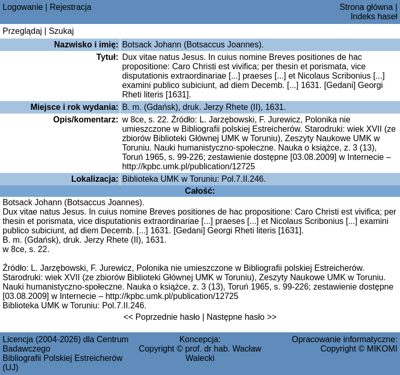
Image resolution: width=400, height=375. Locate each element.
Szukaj (61, 31)
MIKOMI (382, 348)
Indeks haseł (374, 16)
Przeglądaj (22, 31)
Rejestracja (70, 7)
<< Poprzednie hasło (161, 316)
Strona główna (366, 7)
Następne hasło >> (242, 316)
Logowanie (23, 7)
